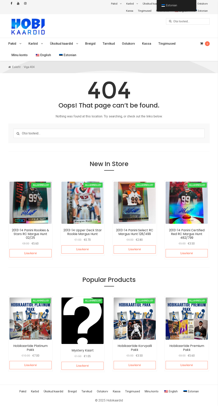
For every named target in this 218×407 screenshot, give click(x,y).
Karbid (130, 3)
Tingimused (144, 10)
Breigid (90, 43)
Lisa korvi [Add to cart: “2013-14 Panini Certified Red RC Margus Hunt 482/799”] (186, 253)
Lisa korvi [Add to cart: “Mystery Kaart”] (82, 365)
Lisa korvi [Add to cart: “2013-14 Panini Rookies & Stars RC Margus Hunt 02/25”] (30, 253)
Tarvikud (109, 43)
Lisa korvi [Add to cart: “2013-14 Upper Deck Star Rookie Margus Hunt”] (82, 249)
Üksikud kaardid (152, 3)
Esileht (16, 67)
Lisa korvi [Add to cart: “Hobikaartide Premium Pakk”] (186, 365)
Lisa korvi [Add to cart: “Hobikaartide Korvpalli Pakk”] (134, 365)
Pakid (114, 3)
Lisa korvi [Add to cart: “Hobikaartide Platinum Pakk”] (30, 365)
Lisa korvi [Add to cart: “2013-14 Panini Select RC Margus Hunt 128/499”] (134, 249)
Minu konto (19, 55)
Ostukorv (202, 3)
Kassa (129, 10)
